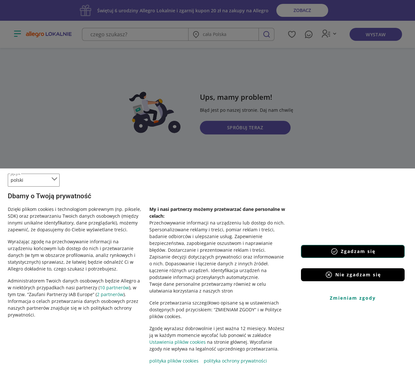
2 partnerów (110, 294)
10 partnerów (114, 287)
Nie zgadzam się (353, 275)
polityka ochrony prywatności (235, 361)
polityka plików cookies (174, 361)
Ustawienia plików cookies (177, 342)
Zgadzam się (352, 251)
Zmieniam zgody (353, 298)
